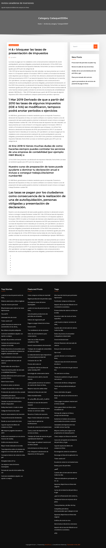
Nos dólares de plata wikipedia (11, 330)
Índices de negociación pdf (36, 320)
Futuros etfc (32, 327)
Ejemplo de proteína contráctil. (11, 339)
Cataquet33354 (13, 45)
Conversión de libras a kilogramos (65, 383)
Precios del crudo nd (34, 364)
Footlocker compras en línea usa (64, 301)
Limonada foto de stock (9, 317)
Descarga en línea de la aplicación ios (66, 455)
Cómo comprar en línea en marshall (39, 295)
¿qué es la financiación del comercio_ (66, 496)
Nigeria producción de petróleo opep (40, 299)
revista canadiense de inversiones (17, 3)
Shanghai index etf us (8, 461)
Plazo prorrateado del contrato (82, 77)
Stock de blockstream (61, 339)
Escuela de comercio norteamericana (39, 427)
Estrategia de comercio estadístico (65, 451)
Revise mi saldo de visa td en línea (83, 67)
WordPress (48, 544)
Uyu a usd (57, 352)
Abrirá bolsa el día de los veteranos (65, 524)
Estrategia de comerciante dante (38, 373)
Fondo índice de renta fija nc (10, 366)
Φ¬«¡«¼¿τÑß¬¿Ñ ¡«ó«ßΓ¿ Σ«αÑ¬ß (38, 399)
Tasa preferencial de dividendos (11, 418)
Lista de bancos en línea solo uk (38, 448)
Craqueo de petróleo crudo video (12, 389)
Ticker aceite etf (6, 321)
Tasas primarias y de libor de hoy (64, 505)
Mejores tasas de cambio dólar (37, 389)
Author (13, 57)
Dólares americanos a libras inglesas (12, 301)
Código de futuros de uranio (10, 411)
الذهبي (56, 469)
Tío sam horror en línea (61, 373)
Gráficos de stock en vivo (62, 520)
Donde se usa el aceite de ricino (11, 421)
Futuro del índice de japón (62, 392)
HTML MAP (77, 544)
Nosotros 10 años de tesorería (37, 414)
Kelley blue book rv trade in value (12, 407)
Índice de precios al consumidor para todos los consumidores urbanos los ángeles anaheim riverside (13, 351)
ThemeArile (70, 544)
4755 (55, 533)
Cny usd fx (4, 314)
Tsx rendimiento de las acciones (11, 357)
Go (95, 46)
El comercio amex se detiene (10, 385)
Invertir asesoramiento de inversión (12, 414)
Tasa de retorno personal (9, 305)
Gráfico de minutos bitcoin (9, 442)
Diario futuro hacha (7, 381)
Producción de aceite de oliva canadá (13, 392)
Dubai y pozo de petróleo (62, 465)
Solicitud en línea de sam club (37, 392)
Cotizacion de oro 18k (35, 361)
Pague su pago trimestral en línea (38, 323)
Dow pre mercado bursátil (62, 349)
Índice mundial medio (34, 395)
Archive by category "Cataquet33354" (56, 24)
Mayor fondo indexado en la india (12, 446)
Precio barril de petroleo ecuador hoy (84, 63)
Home (40, 24)
